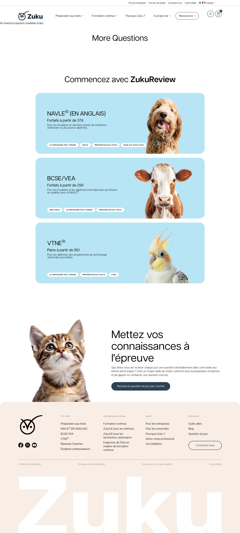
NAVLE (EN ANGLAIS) (74, 428)
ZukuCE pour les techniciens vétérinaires (117, 435)
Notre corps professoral (160, 438)
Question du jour (198, 433)
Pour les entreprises (137, 3)
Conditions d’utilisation (29, 464)
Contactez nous (175, 3)
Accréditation (154, 443)
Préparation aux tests (68, 15)
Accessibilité (215, 464)
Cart (218, 11)
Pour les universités (157, 3)
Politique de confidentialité (91, 464)
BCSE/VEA (67, 433)
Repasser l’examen (72, 443)
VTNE (65, 438)
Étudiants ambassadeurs (75, 449)
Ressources (186, 15)
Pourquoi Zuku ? (135, 15)
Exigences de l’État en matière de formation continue (116, 446)
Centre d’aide (190, 3)
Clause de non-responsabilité (157, 464)
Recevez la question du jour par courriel (140, 386)
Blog (191, 428)
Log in (210, 13)
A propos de (161, 15)
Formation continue (103, 15)
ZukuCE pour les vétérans (118, 428)
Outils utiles (195, 423)
